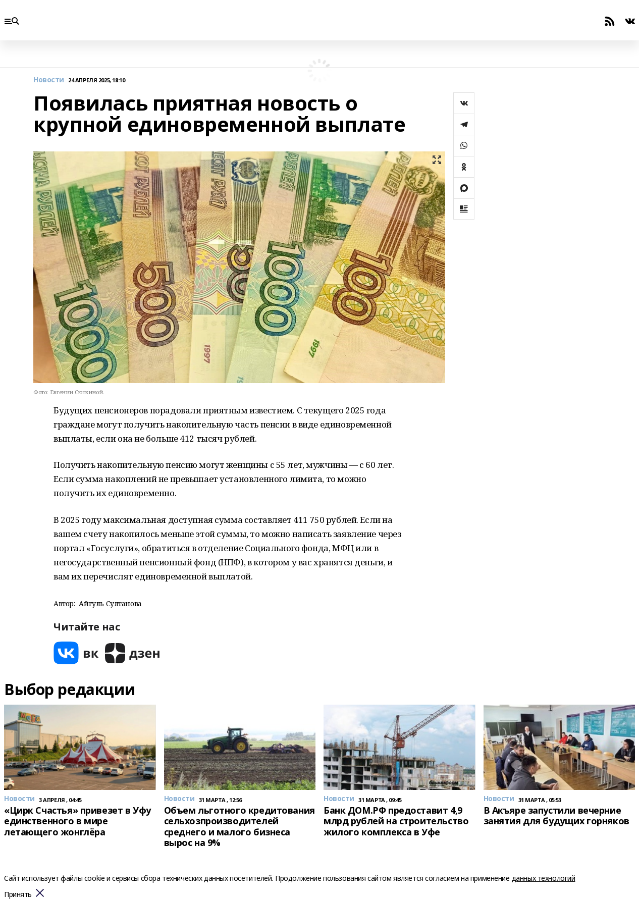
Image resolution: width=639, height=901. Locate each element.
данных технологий (543, 878)
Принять (18, 894)
